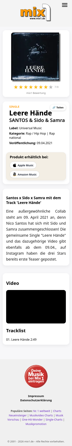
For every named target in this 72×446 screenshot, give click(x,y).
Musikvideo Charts (41, 415)
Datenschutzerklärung (36, 400)
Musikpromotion (36, 424)
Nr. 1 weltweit (41, 411)
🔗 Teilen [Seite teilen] (58, 107)
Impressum (36, 396)
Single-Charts (54, 419)
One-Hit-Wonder (32, 419)
